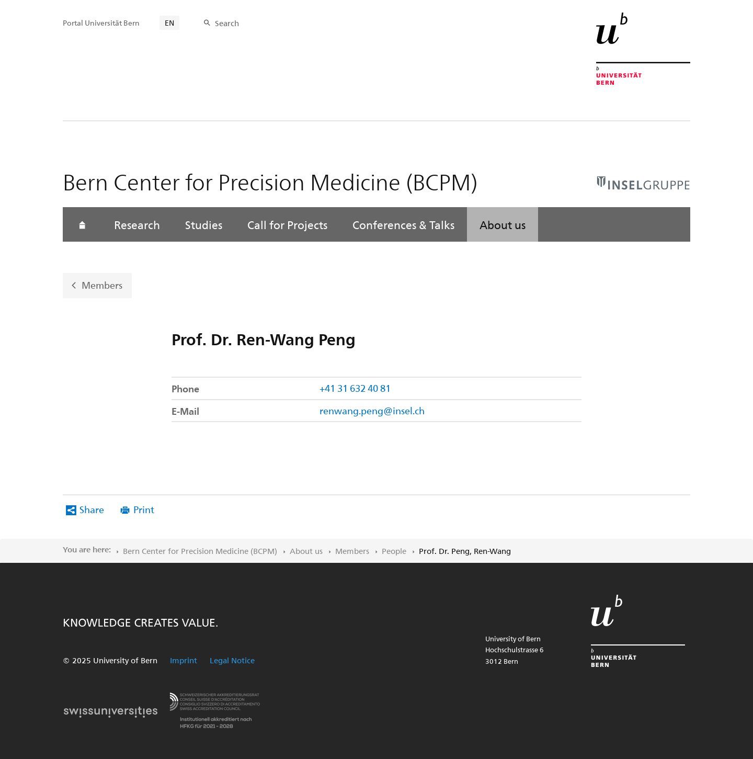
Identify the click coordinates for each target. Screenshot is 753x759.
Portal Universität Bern (101, 23)
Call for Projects (287, 224)
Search (227, 23)
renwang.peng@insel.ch (372, 410)
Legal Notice (232, 660)
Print (143, 509)
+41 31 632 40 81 (355, 387)
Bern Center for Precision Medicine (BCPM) (200, 551)
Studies (203, 224)
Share (91, 509)
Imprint (183, 660)
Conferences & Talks (403, 224)
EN (169, 23)
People (394, 551)
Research (137, 224)
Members (102, 284)
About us (503, 224)
